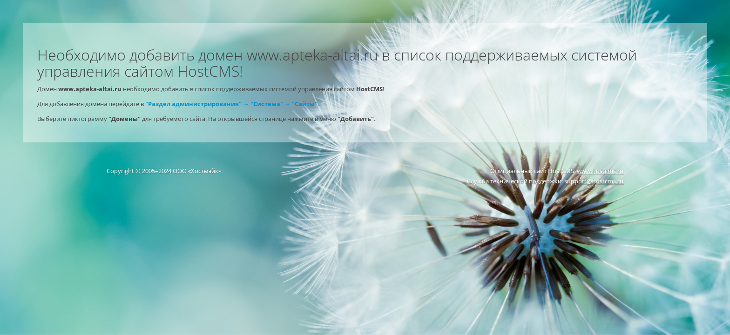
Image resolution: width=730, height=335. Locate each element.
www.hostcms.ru (600, 171)
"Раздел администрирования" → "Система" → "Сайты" (231, 104)
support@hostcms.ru (593, 181)
